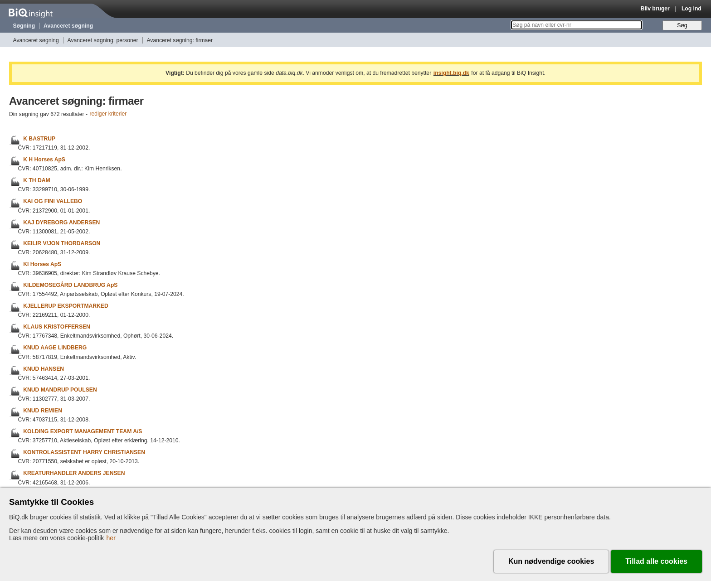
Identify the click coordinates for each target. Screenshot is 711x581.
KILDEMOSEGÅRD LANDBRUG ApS (70, 285)
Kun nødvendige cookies (551, 561)
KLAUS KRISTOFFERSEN (56, 327)
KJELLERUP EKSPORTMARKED (65, 306)
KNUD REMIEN (42, 410)
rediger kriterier (108, 114)
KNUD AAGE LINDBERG (55, 348)
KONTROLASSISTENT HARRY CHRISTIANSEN (84, 452)
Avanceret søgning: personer (103, 40)
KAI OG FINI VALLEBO (52, 202)
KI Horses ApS (42, 264)
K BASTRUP (39, 139)
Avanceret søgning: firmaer (179, 40)
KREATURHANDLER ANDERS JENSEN (74, 473)
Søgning (24, 26)
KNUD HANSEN (43, 369)
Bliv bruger (655, 8)
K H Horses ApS (44, 159)
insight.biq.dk (451, 73)
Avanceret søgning (68, 26)
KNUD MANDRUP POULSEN (60, 390)
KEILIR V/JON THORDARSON (61, 243)
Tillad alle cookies (656, 561)
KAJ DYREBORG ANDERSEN (61, 222)
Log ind (691, 8)
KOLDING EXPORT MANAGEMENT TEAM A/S (82, 431)
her (111, 538)
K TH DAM (36, 180)
